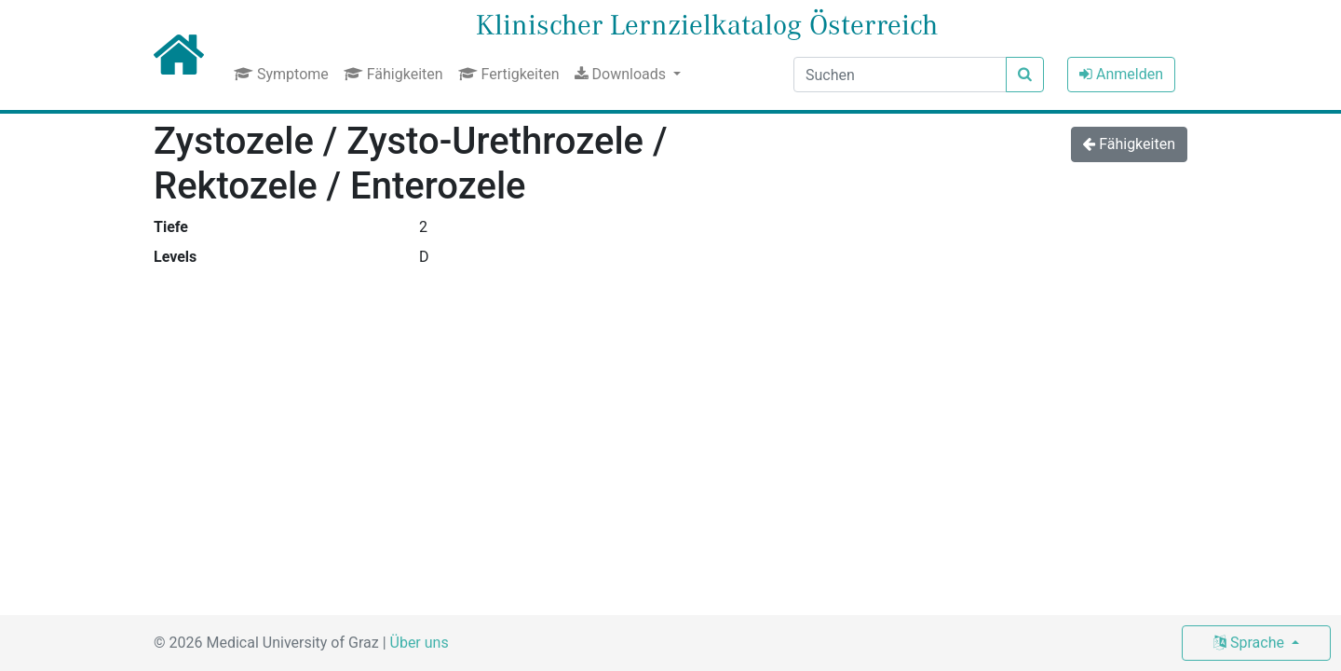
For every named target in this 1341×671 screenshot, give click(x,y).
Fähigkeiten (393, 74)
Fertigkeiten (509, 74)
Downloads (622, 74)
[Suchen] (900, 74)
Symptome (281, 74)
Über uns (419, 642)
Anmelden (1121, 74)
